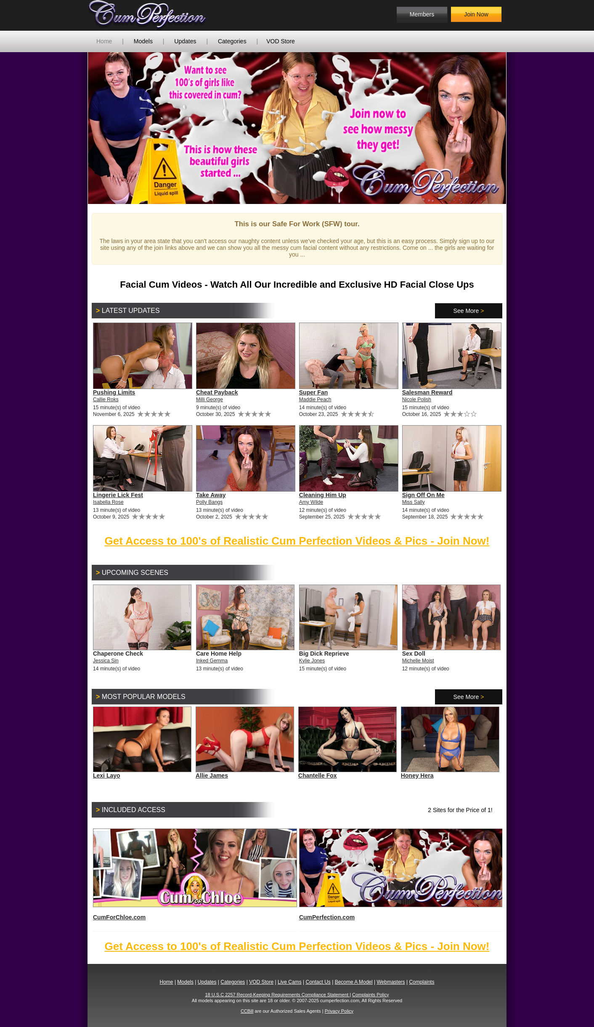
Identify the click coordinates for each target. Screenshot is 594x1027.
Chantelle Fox (317, 775)
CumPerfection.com (400, 874)
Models (143, 41)
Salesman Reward (427, 392)
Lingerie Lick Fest (118, 495)
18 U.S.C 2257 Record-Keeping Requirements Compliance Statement (277, 994)
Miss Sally (413, 502)
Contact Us (317, 982)
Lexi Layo (106, 775)
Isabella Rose (108, 502)
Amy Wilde (311, 502)
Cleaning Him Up (322, 495)
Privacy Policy (339, 1011)
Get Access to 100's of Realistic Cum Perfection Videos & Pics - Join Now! (296, 541)
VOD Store (280, 41)
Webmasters (391, 982)
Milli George (209, 399)
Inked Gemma (212, 661)
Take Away (211, 495)
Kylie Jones (312, 661)
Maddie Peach (315, 399)
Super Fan (313, 392)
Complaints (421, 982)
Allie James (212, 775)
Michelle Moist (418, 661)
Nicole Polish (416, 399)
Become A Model (354, 982)
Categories (232, 41)
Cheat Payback (217, 392)
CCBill (247, 1011)
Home (104, 41)
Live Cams (290, 982)
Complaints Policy (370, 994)
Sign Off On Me (423, 495)
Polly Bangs (209, 502)
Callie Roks (106, 399)
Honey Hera (417, 775)
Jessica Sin (106, 661)
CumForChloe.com (194, 874)
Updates (185, 41)
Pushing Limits (114, 392)
